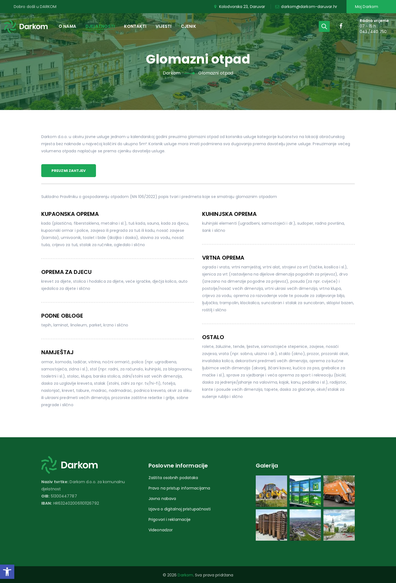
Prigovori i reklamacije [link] (169, 519)
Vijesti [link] (163, 26)
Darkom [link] (185, 575)
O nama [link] (67, 26)
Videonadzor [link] (160, 530)
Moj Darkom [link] (366, 6)
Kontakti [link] (135, 26)
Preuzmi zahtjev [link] (68, 170)
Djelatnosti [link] (100, 26)
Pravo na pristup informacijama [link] (179, 488)
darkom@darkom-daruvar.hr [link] (306, 6)
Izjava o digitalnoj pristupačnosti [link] (179, 509)
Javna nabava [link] (162, 498)
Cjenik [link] (188, 26)
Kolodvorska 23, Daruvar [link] (239, 6)
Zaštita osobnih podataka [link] (173, 477)
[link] (7, 572)
